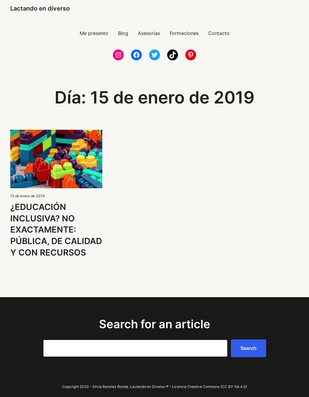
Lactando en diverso (40, 8)
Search (248, 348)
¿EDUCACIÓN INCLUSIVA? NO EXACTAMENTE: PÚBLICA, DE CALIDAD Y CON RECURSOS (56, 230)
